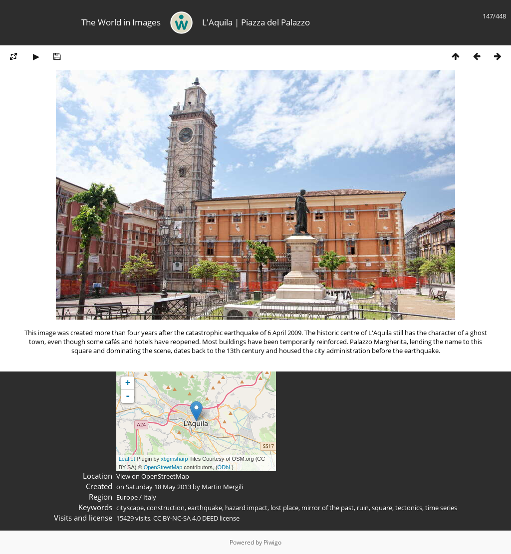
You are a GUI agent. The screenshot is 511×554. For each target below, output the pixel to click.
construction (166, 507)
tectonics (408, 507)
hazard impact (246, 507)
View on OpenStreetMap (152, 476)
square (382, 507)
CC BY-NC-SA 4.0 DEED (185, 518)
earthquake (205, 507)
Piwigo (272, 542)
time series (441, 507)
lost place (284, 507)
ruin (363, 507)
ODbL (225, 467)
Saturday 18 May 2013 (158, 486)
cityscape (130, 507)
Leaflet (127, 459)
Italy (149, 497)
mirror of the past (327, 507)
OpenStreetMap (163, 467)
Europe (127, 497)
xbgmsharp (174, 459)
